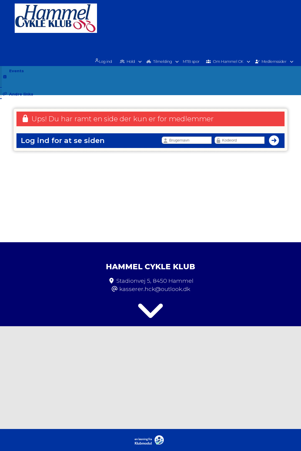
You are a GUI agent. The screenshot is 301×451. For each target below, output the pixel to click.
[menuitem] (110, 23)
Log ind (108, 24)
